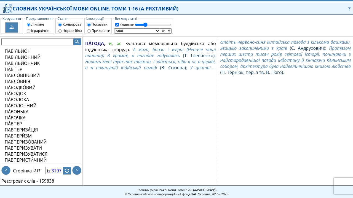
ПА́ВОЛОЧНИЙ (20, 106)
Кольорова (72, 24)
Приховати (101, 30)
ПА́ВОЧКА (15, 118)
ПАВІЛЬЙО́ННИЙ (23, 57)
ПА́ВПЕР (13, 124)
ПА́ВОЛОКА (17, 100)
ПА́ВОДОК (15, 93)
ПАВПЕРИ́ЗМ (18, 136)
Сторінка (22, 171)
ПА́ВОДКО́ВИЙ (20, 87)
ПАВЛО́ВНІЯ (17, 81)
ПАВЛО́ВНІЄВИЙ (22, 75)
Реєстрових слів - (19, 181)
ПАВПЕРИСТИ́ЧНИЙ (26, 160)
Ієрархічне (40, 30)
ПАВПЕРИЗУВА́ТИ (23, 148)
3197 (60, 171)
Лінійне (37, 24)
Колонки (127, 24)
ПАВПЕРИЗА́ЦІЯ (21, 130)
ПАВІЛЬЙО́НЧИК (22, 63)
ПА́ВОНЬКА (16, 112)
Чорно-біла (72, 30)
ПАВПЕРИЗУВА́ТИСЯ (26, 154)
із (52, 171)
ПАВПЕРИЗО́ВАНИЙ (26, 142)
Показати (100, 24)
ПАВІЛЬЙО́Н (18, 51)
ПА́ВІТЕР (13, 69)
